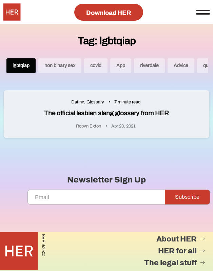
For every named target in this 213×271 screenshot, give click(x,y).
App (120, 65)
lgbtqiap (21, 65)
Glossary (95, 102)
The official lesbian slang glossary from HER (106, 113)
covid (95, 65)
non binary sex (59, 65)
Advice (181, 65)
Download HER (108, 12)
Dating (77, 102)
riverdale (149, 65)
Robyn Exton (88, 126)
